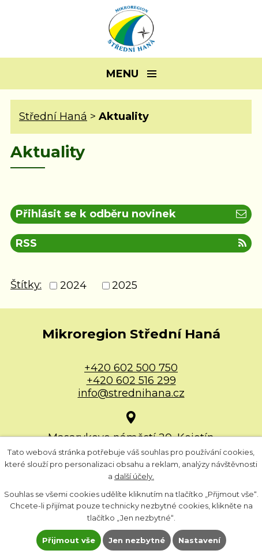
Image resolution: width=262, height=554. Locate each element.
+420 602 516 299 (131, 380)
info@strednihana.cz (131, 393)
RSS (131, 243)
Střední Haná (53, 116)
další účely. (134, 476)
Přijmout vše (68, 540)
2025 (124, 286)
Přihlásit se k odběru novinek (131, 214)
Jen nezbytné (136, 540)
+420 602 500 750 (131, 367)
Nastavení (199, 540)
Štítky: (26, 284)
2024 (73, 286)
